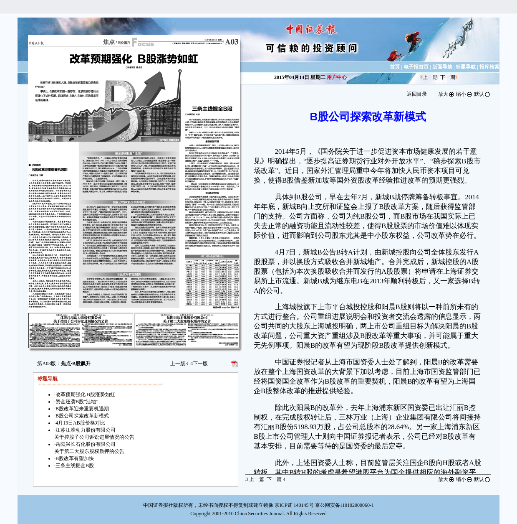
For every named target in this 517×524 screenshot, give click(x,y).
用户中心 (337, 77)
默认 (482, 94)
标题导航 (466, 67)
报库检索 (489, 67)
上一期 (430, 77)
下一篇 (276, 479)
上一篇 (254, 479)
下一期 (447, 77)
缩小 (464, 94)
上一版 (179, 363)
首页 (395, 67)
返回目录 (417, 94)
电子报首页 (416, 67)
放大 (446, 94)
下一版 (199, 363)
